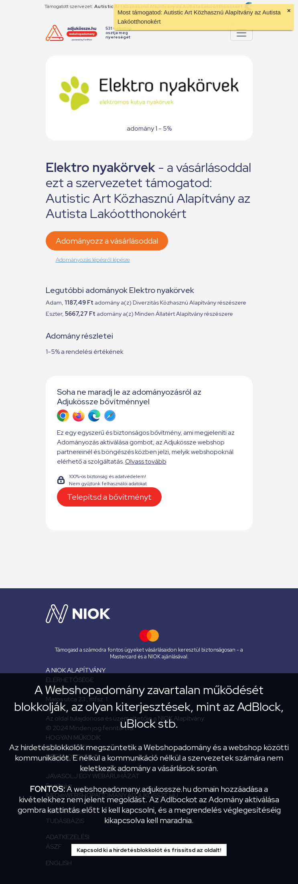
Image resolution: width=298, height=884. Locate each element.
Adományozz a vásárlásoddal (107, 241)
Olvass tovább (145, 461)
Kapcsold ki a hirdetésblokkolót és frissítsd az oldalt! (149, 850)
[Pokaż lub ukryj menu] (241, 33)
